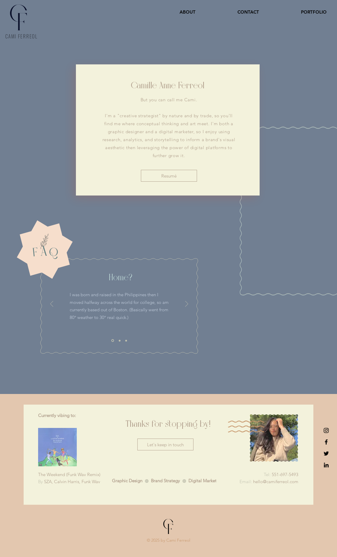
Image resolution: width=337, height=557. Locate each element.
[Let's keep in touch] (165, 444)
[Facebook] (326, 442)
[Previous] (51, 304)
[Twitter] (326, 453)
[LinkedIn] (326, 465)
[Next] (186, 304)
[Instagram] (326, 430)
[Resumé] (169, 176)
